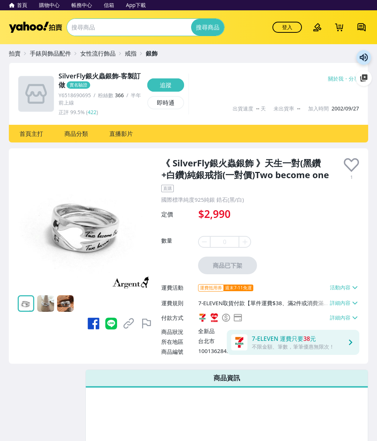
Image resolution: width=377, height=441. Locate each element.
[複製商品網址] (129, 323)
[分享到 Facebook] (93, 323)
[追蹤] (165, 85)
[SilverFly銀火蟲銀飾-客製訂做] (101, 80)
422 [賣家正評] (92, 112)
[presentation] (351, 165)
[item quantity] (224, 242)
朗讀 (363, 57)
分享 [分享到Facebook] (354, 78)
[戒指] (134, 53)
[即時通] (165, 102)
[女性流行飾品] (101, 53)
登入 (287, 27)
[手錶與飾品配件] (54, 53)
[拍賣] (18, 53)
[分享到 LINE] (111, 323)
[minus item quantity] (204, 242)
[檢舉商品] (146, 323)
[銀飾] (155, 53)
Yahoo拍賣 (35, 27)
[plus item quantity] (245, 242)
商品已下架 (227, 265)
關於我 (335, 78)
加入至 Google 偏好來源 (363, 78)
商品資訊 (227, 377)
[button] (31, 133)
